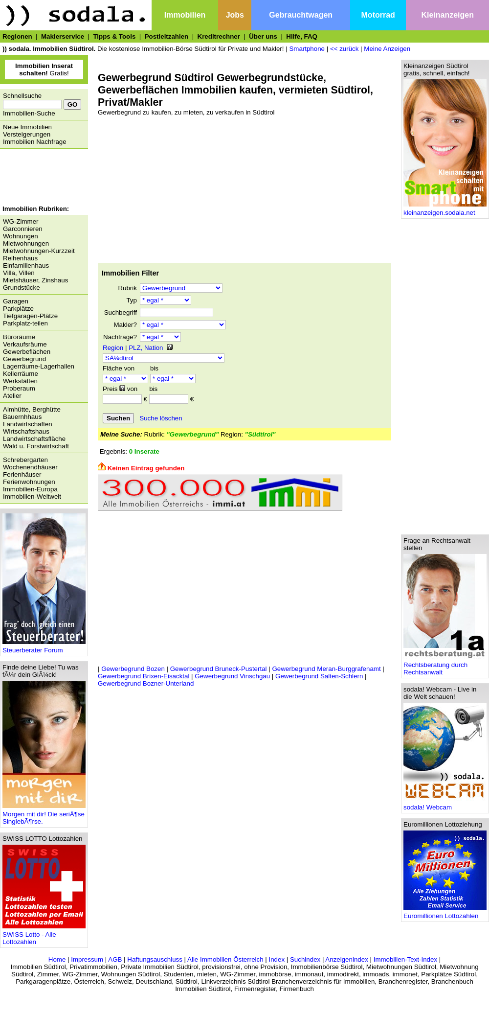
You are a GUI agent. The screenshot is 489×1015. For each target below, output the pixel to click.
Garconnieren (23, 228)
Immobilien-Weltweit (32, 496)
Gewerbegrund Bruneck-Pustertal (218, 668)
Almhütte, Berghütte (32, 409)
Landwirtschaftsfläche (34, 438)
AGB (115, 959)
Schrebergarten (25, 459)
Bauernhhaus (22, 416)
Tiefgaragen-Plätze (30, 316)
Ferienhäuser (22, 474)
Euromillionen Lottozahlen (445, 913)
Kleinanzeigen (447, 15)
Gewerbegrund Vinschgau (232, 676)
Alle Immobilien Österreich (225, 959)
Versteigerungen (26, 134)
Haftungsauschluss (154, 959)
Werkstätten (20, 381)
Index (276, 959)
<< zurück (344, 48)
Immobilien (184, 15)
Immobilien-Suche (29, 113)
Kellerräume (20, 373)
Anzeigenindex (346, 959)
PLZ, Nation (146, 347)
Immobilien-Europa (30, 489)
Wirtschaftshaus (26, 431)
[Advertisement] (41, 178)
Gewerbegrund (24, 359)
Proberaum (19, 388)
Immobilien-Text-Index (405, 959)
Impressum (87, 959)
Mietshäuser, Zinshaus (35, 280)
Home (57, 959)
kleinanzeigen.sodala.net (445, 209)
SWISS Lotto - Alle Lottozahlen (44, 935)
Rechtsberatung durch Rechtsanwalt (445, 665)
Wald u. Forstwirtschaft (36, 446)
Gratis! (44, 69)
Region (113, 347)
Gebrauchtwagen (301, 15)
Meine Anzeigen (387, 48)
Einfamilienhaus (26, 265)
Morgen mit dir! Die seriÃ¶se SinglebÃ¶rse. (44, 815)
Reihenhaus (20, 258)
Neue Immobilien (27, 127)
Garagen (15, 301)
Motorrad (378, 15)
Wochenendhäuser (30, 467)
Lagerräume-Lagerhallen (38, 366)
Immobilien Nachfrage (35, 141)
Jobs (235, 15)
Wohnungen (20, 236)
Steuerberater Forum (44, 647)
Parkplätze (18, 308)
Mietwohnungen (26, 243)
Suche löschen (160, 418)
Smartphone (307, 48)
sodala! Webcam (445, 804)
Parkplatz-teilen (25, 323)
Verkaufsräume (25, 344)
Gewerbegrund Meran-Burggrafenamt (326, 668)
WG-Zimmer (21, 221)
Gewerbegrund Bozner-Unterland (146, 683)
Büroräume (19, 337)
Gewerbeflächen (26, 351)
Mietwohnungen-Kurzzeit (39, 250)
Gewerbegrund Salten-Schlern (319, 676)
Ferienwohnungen (29, 481)
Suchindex (305, 959)
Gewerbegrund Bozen (133, 668)
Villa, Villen (19, 273)
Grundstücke (21, 287)
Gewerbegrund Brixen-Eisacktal (143, 676)
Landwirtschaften (27, 424)
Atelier (12, 395)
